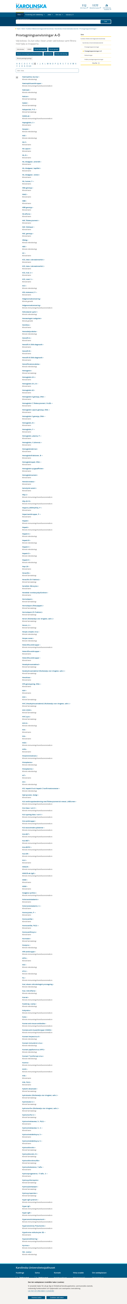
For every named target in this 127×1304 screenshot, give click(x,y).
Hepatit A (25, 534)
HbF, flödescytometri (30, 220)
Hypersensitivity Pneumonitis (33, 1226)
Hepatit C (25, 547)
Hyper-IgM (26, 1213)
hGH (24, 690)
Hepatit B (25, 540)
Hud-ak (25, 997)
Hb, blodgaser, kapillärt (31, 168)
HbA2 (24, 194)
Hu (23, 978)
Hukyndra (26, 1010)
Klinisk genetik (53, 49)
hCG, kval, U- (27, 273)
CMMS (29, 49)
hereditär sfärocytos (30, 586)
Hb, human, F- (27, 181)
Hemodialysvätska (29, 331)
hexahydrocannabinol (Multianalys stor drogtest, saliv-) (43, 671)
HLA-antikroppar (28, 821)
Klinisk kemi (48, 54)
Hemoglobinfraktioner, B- (32, 455)
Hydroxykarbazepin (29, 1187)
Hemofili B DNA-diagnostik (32, 358)
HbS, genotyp (27, 233)
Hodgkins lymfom (29, 893)
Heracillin (25, 573)
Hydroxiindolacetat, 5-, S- (31, 1128)
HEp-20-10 (26, 501)
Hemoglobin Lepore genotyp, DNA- (35, 410)
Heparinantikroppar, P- (31, 514)
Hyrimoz (25, 1245)
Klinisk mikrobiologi (61, 54)
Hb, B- (24, 155)
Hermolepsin (27, 599)
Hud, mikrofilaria (28, 991)
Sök (105, 21)
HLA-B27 (25, 834)
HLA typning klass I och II (31, 814)
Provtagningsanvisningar (88, 29)
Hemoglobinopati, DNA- (31, 462)
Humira (25, 1063)
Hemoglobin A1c (28, 377)
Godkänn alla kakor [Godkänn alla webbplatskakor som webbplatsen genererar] (57, 1297)
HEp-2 (24, 495)
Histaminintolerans (29, 756)
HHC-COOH (26, 710)
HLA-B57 (25, 841)
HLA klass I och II (28, 808)
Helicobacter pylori (29, 312)
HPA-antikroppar (28, 952)
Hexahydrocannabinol (30, 664)
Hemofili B (26, 351)
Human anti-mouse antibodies (33, 1023)
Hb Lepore (26, 149)
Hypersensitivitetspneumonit (33, 1219)
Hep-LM (25, 566)
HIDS (24, 743)
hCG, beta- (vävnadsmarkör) (32, 260)
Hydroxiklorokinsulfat (30, 1160)
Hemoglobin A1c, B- (29, 384)
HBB (24, 201)
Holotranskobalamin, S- (31, 906)
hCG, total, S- (27, 279)
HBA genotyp (27, 188)
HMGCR (25, 867)
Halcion (25, 96)
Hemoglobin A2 (28, 390)
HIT (23, 775)
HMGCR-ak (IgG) (28, 873)
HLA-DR (25, 854)
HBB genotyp (27, 207)
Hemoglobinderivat (29, 449)
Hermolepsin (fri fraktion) (32, 612)
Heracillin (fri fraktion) (30, 579)
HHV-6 (24, 723)
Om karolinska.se (97, 1278)
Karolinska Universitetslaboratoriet (66, 29)
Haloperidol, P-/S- (28, 109)
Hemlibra (25, 325)
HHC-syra (25, 717)
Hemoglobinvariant (29, 475)
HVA (23, 1076)
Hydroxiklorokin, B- (29, 1154)
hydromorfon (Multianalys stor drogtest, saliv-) (40, 1108)
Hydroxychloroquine (30, 1180)
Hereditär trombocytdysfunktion (34, 593)
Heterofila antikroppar (30, 645)
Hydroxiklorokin (28, 1147)
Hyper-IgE (26, 1206)
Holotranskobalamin (30, 899)
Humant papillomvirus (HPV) (33, 1050)
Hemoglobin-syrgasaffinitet (32, 468)
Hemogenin (26, 371)
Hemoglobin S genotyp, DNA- (33, 416)
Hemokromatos (28, 482)
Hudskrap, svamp (28, 1004)
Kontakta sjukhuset (60, 1278)
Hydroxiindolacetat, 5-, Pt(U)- (33, 1121)
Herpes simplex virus (30, 632)
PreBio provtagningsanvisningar (93, 59)
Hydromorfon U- (28, 1115)
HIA (23, 730)
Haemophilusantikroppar (31, 83)
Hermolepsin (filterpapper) (32, 606)
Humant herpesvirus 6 (30, 1036)
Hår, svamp (26, 1252)
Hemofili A (26, 338)
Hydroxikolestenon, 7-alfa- (32, 1167)
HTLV (24, 971)
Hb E (24, 142)
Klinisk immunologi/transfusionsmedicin (29, 54)
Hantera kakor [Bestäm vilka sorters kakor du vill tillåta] (37, 1297)
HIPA (24, 749)
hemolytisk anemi (29, 488)
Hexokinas (26, 677)
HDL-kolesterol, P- (29, 292)
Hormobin (26, 939)
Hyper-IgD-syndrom (29, 1200)
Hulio (24, 1017)
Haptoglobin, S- (28, 122)
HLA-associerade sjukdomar (32, 828)
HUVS (24, 1069)
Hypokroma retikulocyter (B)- (33, 1232)
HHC (24, 697)
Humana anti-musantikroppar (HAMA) (36, 1030)
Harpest (25, 129)
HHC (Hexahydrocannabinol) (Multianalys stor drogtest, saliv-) (45, 704)
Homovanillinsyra (29, 932)
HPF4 (24, 958)
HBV (23, 247)
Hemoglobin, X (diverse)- (31, 442)
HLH (24, 860)
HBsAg (24, 240)
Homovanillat (27, 919)
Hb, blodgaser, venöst (30, 175)
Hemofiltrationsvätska (30, 364)
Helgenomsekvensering (31, 299)
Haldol (24, 103)
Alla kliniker (20, 49)
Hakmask (25, 90)
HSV (23, 965)
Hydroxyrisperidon (29, 1193)
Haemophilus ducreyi (30, 77)
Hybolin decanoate (29, 1089)
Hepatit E (25, 560)
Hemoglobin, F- (28, 429)
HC (23, 253)
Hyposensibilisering (29, 1239)
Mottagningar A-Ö (79, 1278)
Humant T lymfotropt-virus (32, 1056)
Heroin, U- (26, 625)
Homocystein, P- (28, 912)
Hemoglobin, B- (28, 423)
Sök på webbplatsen (24, 21)
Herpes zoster (27, 638)
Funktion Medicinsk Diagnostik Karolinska (40, 29)
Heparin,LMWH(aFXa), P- (31, 508)
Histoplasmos (27, 769)
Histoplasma (27, 762)
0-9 (30, 66)
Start (18, 29)
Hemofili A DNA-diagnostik (32, 344)
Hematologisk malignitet (31, 318)
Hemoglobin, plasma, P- (31, 436)
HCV (23, 286)
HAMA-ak (25, 116)
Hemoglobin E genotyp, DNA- (33, 397)
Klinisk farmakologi (40, 49)
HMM (24, 880)
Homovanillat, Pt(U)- (30, 925)
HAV (23, 136)
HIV (23, 782)
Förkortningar (88, 55)
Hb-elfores (26, 214)
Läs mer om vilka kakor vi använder (41, 1291)
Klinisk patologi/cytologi (24, 58)
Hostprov (25, 945)
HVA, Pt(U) (26, 1082)
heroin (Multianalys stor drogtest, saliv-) (37, 619)
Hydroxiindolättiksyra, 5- (31, 1134)
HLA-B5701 (26, 847)
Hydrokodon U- (28, 1102)
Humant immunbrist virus (32, 1043)
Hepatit (25, 521)
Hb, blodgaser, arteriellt (31, 162)
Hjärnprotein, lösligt (29, 795)
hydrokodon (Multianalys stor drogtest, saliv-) (39, 1095)
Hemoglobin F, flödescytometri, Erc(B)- (36, 403)
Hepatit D (25, 553)
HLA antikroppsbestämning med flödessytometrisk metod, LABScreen (48, 801)
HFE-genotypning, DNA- (31, 684)
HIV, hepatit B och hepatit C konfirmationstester (40, 788)
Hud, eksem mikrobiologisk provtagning (37, 984)
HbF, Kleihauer (27, 227)
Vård (23, 29)
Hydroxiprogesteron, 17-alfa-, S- (34, 1174)
